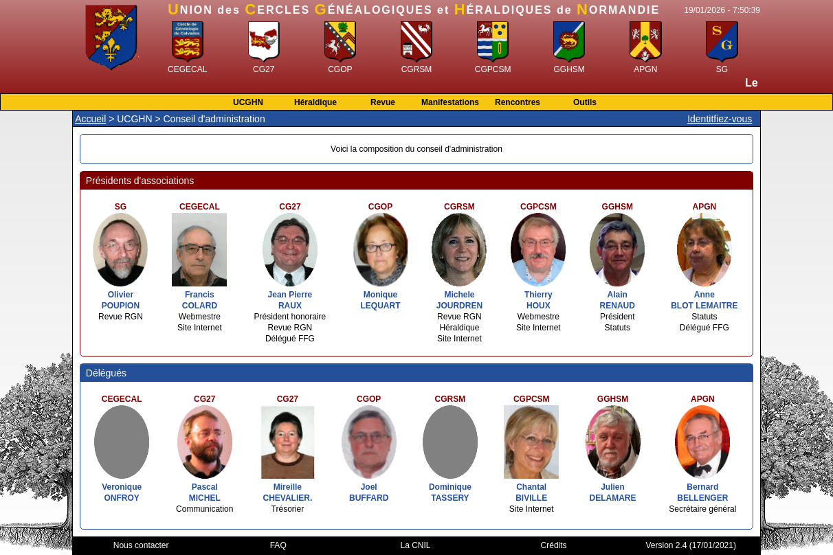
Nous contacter (141, 545)
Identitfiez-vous (719, 118)
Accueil (90, 118)
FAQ (278, 545)
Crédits (554, 545)
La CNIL (416, 545)
